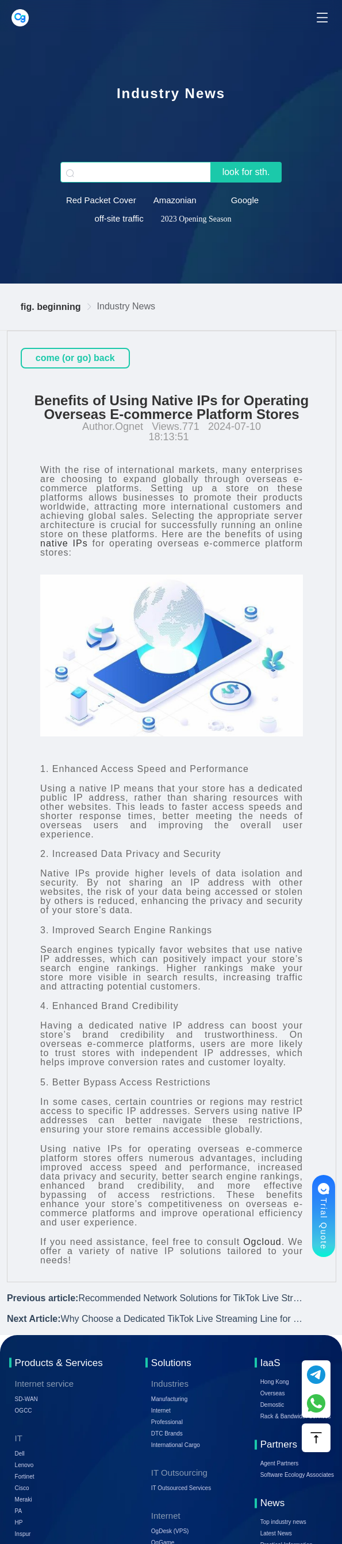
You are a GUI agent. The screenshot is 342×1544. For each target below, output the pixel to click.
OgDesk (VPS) (170, 1531)
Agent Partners (279, 1463)
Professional (167, 1422)
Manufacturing (169, 1399)
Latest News (276, 1533)
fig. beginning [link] (51, 307)
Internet (161, 1410)
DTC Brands (167, 1433)
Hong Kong (274, 1382)
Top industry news (283, 1522)
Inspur (23, 1534)
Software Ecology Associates (297, 1475)
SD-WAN (26, 1399)
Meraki (23, 1499)
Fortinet (24, 1476)
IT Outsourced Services (181, 1488)
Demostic (272, 1405)
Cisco (22, 1488)
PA (18, 1511)
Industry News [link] (126, 306)
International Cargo (175, 1445)
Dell (20, 1453)
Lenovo (24, 1465)
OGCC (23, 1410)
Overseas (272, 1393)
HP (19, 1522)
